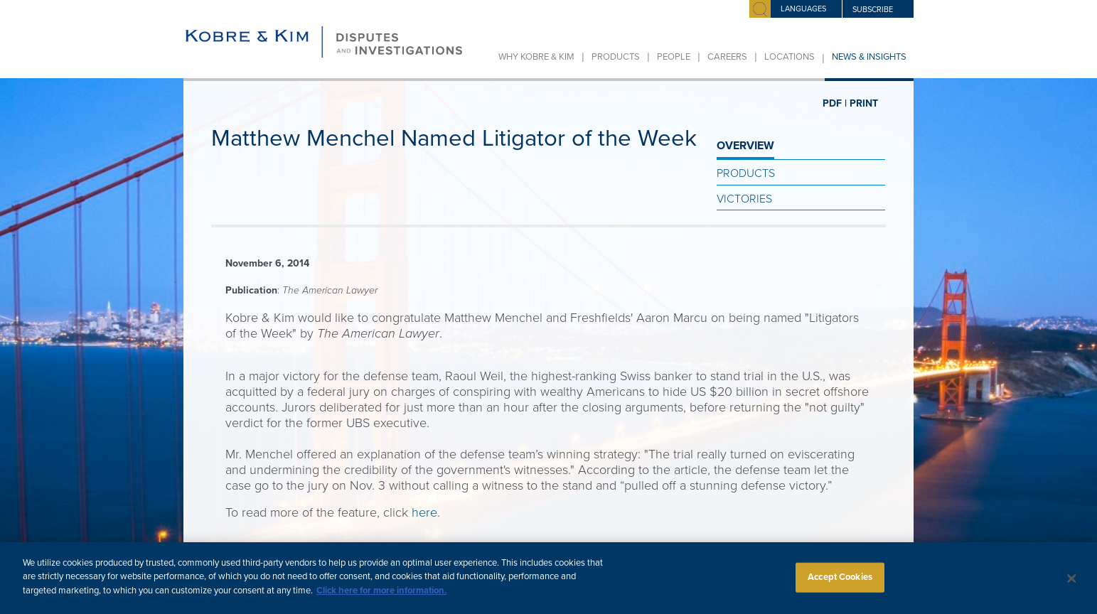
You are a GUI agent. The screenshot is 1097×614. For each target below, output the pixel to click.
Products (616, 57)
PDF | (835, 103)
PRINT (864, 103)
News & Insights (869, 57)
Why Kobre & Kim (536, 57)
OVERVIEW (745, 146)
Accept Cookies (840, 582)
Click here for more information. (381, 597)
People (673, 57)
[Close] (1071, 584)
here (424, 512)
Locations (789, 57)
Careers (727, 57)
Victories (744, 199)
